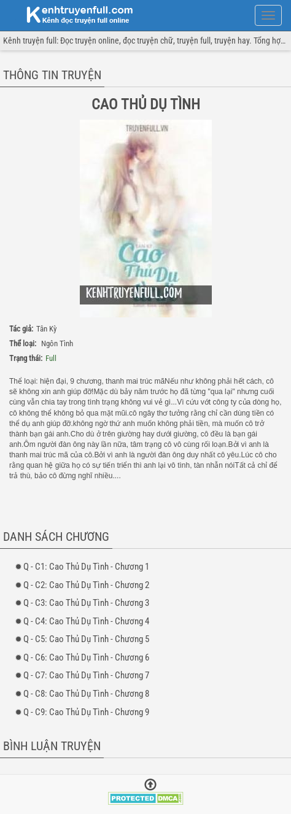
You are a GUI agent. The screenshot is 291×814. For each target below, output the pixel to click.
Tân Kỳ (46, 328)
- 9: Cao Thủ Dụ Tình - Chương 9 (86, 712)
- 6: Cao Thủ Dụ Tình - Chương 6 (86, 657)
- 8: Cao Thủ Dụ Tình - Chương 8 (86, 693)
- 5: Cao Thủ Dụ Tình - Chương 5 (86, 639)
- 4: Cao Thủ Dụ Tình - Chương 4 (86, 621)
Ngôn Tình (57, 343)
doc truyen (72, 14)
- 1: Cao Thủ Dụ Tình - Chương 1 (86, 566)
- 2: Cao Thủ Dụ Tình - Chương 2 (86, 585)
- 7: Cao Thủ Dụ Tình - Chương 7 (86, 675)
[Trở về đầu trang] (150, 786)
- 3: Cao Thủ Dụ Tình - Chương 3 (86, 602)
